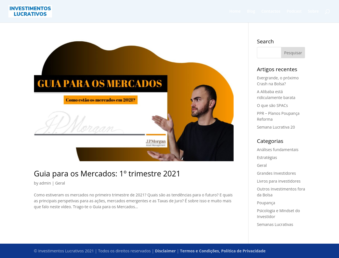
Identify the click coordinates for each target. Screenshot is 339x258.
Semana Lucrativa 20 (276, 127)
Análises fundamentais (278, 149)
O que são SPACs (272, 105)
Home (235, 11)
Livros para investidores (278, 181)
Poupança (266, 202)
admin (45, 183)
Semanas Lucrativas (275, 224)
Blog (251, 11)
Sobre (313, 11)
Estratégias (267, 157)
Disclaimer (165, 250)
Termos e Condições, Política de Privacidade (222, 250)
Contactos (271, 11)
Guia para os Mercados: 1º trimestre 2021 (107, 173)
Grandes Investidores (276, 173)
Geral (60, 183)
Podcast (294, 11)
